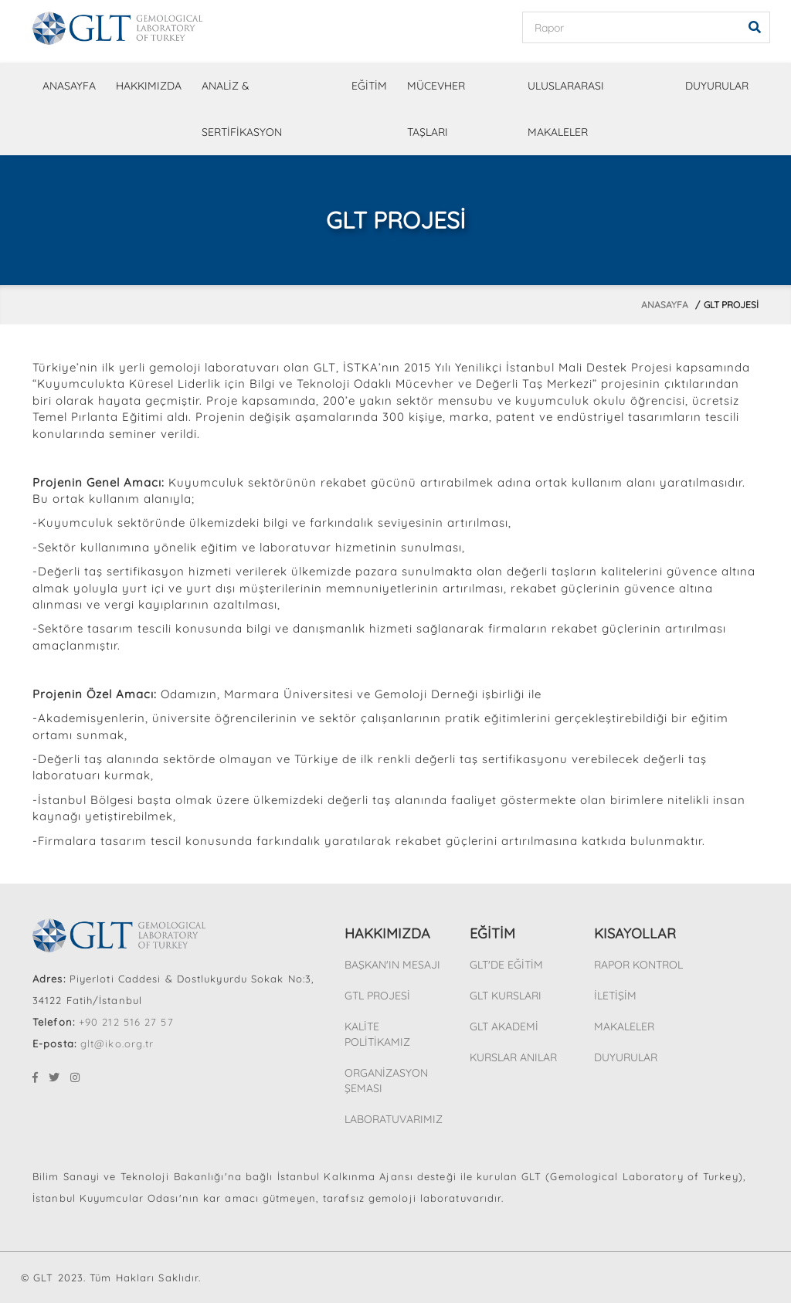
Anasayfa (664, 304)
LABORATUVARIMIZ (394, 1119)
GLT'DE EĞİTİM (506, 965)
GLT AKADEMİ (504, 1026)
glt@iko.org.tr (117, 1043)
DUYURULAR (717, 86)
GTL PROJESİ (377, 996)
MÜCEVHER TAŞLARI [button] (436, 109)
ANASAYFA (69, 86)
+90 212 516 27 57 (126, 1022)
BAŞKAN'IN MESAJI (392, 965)
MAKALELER (624, 1026)
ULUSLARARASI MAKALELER (566, 109)
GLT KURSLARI (505, 996)
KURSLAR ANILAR (513, 1057)
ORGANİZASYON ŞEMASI (386, 1080)
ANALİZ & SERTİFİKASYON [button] (242, 109)
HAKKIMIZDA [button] (149, 86)
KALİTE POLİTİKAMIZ (377, 1034)
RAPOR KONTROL (638, 965)
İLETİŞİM (615, 996)
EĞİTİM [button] (369, 86)
